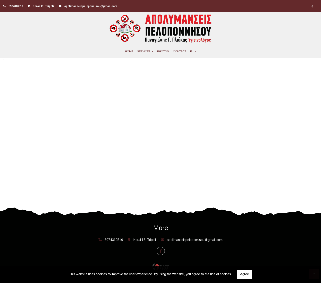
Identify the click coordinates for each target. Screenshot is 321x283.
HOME (129, 51)
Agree (244, 274)
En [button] (192, 51)
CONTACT (179, 51)
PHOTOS (163, 51)
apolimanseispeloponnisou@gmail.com (90, 6)
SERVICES (144, 51)
